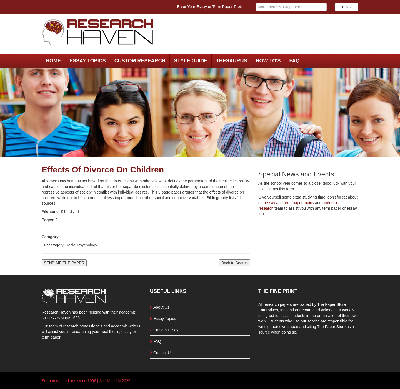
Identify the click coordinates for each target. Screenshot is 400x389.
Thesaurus (231, 60)
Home (53, 60)
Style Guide (190, 60)
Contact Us (162, 352)
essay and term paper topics (289, 202)
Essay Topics (87, 60)
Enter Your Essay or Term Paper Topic (210, 6)
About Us (161, 307)
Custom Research (140, 60)
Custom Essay (165, 330)
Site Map (107, 380)
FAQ (294, 60)
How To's (268, 60)
